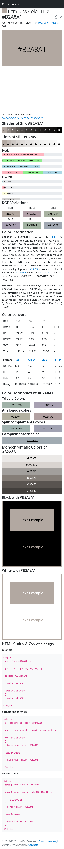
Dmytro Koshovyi (48, 841)
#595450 (31, 484)
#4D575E (21, 272)
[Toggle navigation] (58, 4)
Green (31, 359)
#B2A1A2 (48, 416)
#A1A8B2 (53, 225)
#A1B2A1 (32, 225)
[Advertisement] (32, 89)
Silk (54, 237)
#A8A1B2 (11, 225)
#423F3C (31, 490)
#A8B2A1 (53, 214)
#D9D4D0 (31, 464)
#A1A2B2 (48, 428)
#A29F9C (31, 471)
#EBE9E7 (31, 458)
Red (17, 359)
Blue (44, 359)
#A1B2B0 (16, 428)
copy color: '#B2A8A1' (50, 22)
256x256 (38, 118)
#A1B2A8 (16, 405)
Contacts (33, 844)
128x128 (28, 118)
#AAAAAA (45, 272)
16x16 (5, 118)
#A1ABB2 (32, 440)
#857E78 (31, 477)
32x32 (12, 118)
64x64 (20, 118)
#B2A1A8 (32, 214)
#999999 (34, 269)
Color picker (11, 4)
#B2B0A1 (16, 416)
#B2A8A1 (11, 214)
